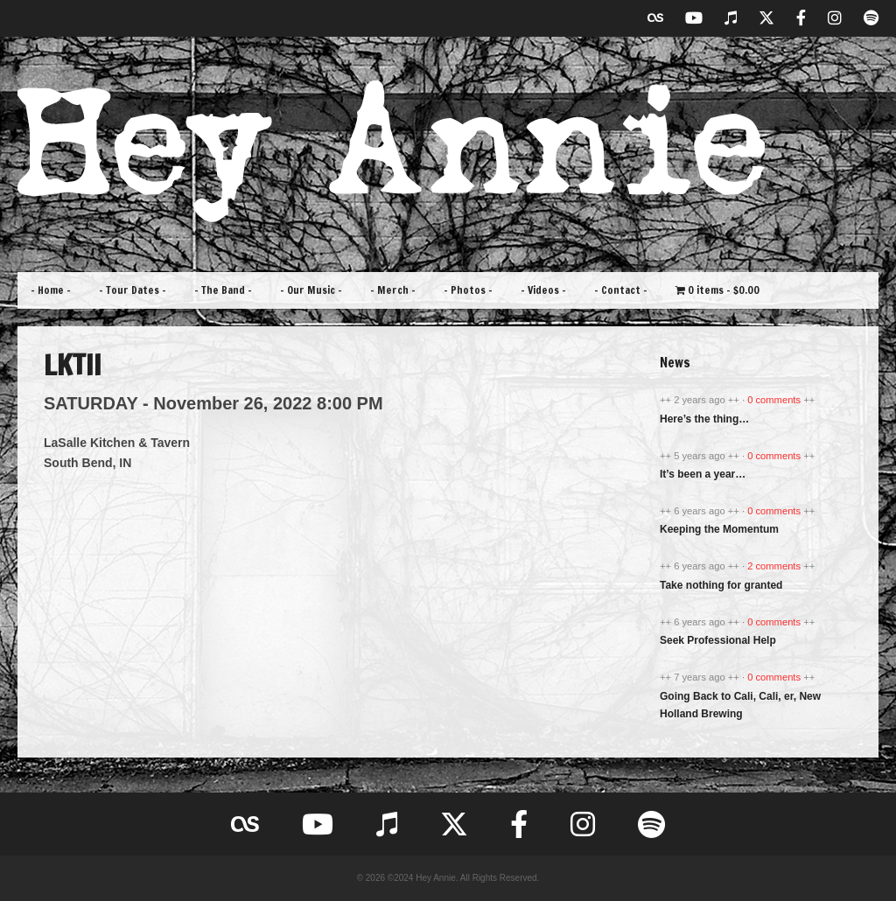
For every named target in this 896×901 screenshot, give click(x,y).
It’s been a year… (703, 474)
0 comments (775, 400)
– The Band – (223, 290)
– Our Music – (311, 290)
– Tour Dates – (132, 290)
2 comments (775, 566)
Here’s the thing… (704, 419)
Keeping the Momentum (719, 529)
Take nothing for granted (721, 585)
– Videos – (543, 290)
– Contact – (621, 290)
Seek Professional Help (718, 640)
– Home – (51, 290)
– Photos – (468, 290)
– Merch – (393, 290)
